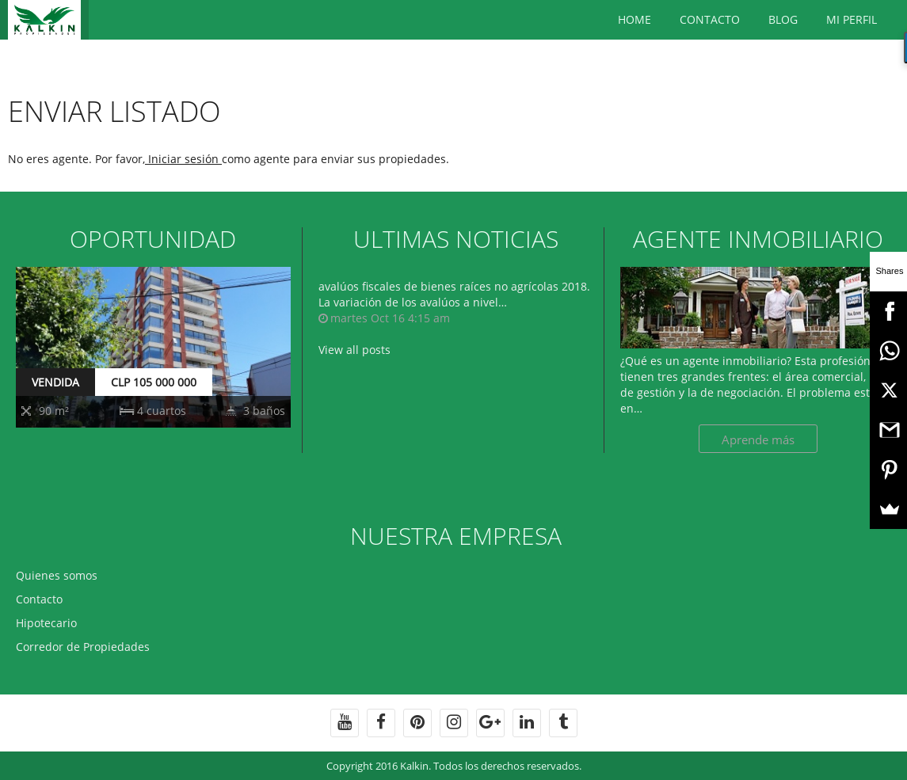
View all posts (354, 349)
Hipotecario (46, 622)
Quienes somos (56, 575)
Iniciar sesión (183, 158)
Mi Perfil (851, 19)
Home (634, 19)
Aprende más (758, 439)
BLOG (783, 19)
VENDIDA (55, 382)
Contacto (710, 19)
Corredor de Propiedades (83, 646)
